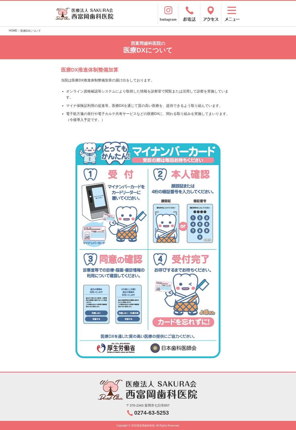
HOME (13, 30)
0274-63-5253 (151, 413)
